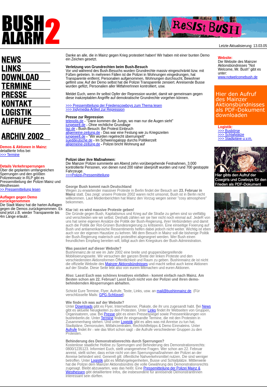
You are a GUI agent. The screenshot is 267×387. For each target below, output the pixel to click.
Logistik (127, 322)
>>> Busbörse (229, 131)
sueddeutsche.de (79, 140)
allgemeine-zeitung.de (83, 133)
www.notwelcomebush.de (238, 77)
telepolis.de (75, 121)
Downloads (83, 306)
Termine (107, 318)
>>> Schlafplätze (231, 135)
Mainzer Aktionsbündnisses (126, 264)
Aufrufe (71, 330)
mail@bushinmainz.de (174, 291)
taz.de (70, 129)
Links (152, 310)
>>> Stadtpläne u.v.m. (235, 138)
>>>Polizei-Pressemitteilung (87, 175)
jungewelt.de (75, 125)
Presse (109, 314)
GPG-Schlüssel (111, 295)
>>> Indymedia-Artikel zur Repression (95, 109)
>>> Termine (10, 155)
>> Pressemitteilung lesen (20, 189)
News (206, 306)
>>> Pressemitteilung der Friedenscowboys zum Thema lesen (114, 105)
